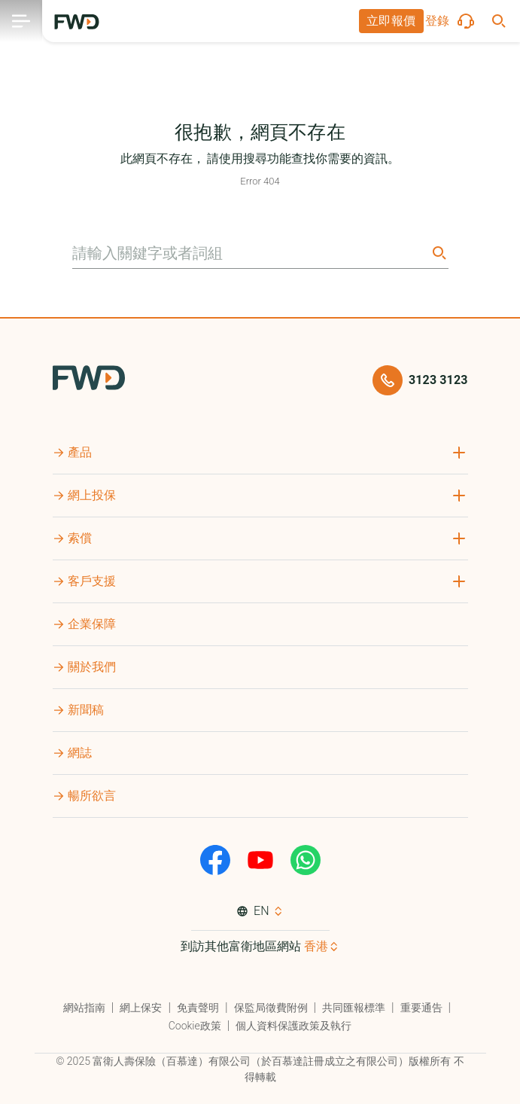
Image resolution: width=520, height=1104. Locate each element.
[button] (391, 21)
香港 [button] (316, 946)
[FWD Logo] (76, 21)
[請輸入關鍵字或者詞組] (249, 253)
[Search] (438, 252)
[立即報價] (391, 21)
